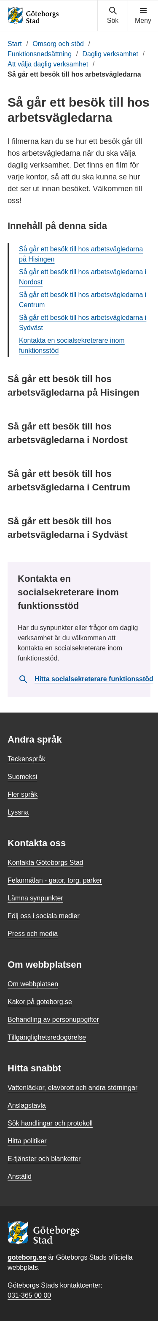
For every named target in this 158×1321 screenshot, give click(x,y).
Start (15, 43)
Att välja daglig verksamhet (48, 64)
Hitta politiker (27, 1141)
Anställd (20, 1176)
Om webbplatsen (33, 984)
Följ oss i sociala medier (44, 915)
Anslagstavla (27, 1105)
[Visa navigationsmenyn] (143, 15)
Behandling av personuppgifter (53, 1019)
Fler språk (22, 794)
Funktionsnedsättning (40, 54)
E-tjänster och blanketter (44, 1158)
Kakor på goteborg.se (40, 1001)
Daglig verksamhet (110, 54)
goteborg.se (27, 1257)
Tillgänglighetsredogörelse (47, 1037)
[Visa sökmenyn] (113, 15)
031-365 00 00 (29, 1295)
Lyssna (18, 812)
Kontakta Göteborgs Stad (45, 862)
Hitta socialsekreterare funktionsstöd (85, 679)
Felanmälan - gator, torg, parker (55, 880)
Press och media (33, 933)
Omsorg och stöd (58, 43)
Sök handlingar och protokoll (50, 1123)
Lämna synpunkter (35, 898)
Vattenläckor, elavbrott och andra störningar (72, 1087)
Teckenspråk (27, 758)
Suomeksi (22, 776)
